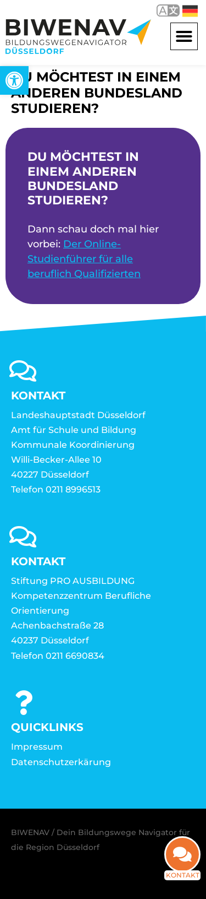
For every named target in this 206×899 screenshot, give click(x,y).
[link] (14, 80)
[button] (184, 36)
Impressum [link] (37, 746)
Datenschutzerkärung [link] (61, 762)
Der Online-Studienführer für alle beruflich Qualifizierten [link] (84, 259)
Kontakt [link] (182, 882)
